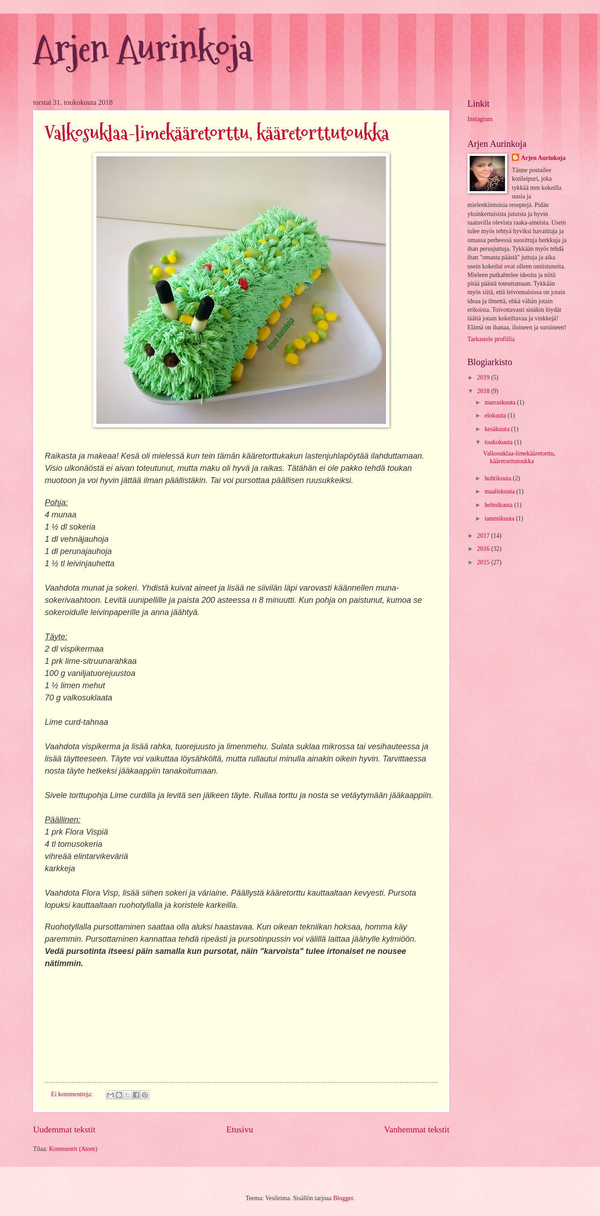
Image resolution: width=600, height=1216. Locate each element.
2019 (484, 377)
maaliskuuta (500, 491)
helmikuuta (499, 505)
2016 (484, 548)
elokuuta (496, 415)
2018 (484, 391)
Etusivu (239, 1129)
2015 (484, 562)
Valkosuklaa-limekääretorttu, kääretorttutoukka (217, 133)
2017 (484, 535)
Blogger (343, 1198)
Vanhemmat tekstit (416, 1129)
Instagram (479, 119)
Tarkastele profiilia (490, 339)
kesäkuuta (498, 429)
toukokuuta (499, 442)
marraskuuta (501, 402)
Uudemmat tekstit (64, 1129)
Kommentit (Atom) (73, 1149)
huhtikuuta (499, 478)
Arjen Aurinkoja (142, 48)
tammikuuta (500, 518)
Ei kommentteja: (72, 1094)
